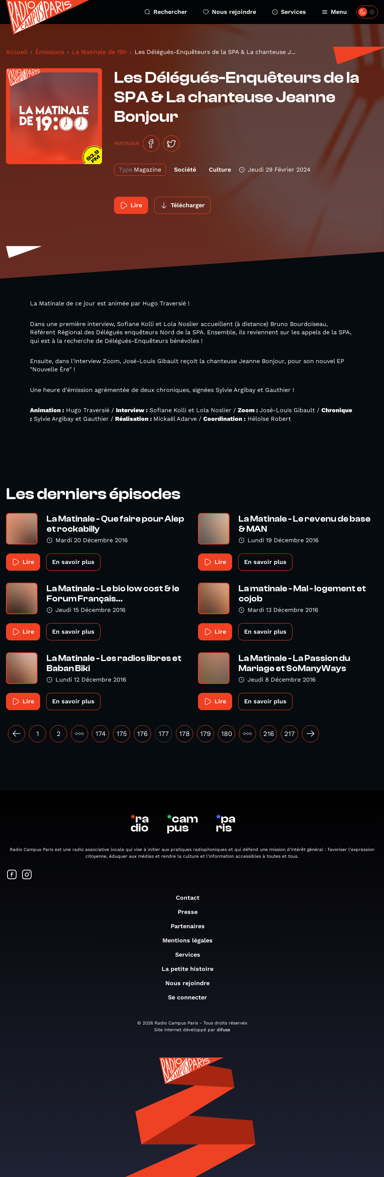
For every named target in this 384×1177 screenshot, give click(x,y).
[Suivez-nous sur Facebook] (12, 875)
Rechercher (165, 11)
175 (122, 733)
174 (101, 733)
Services (289, 11)
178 (184, 733)
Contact (191, 897)
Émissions (49, 51)
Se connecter (191, 997)
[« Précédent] (16, 733)
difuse (223, 1029)
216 (268, 733)
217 (289, 733)
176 (142, 733)
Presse (191, 911)
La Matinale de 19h (99, 51)
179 (205, 733)
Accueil (16, 51)
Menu (334, 11)
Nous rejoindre (229, 11)
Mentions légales (191, 940)
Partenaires (191, 926)
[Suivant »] (310, 733)
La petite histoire (191, 968)
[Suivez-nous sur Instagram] (27, 875)
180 (226, 733)
